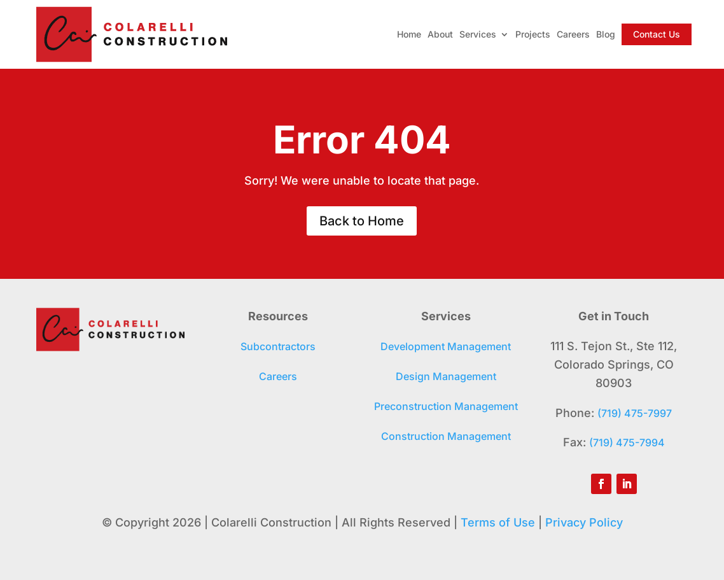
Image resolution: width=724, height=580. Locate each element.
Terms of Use (498, 522)
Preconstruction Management (446, 406)
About (440, 34)
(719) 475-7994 (627, 442)
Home (409, 34)
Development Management (445, 346)
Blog (605, 34)
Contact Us (656, 34)
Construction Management (446, 436)
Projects (532, 34)
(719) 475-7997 (634, 413)
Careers (573, 34)
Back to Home (361, 221)
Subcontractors (278, 346)
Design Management (446, 376)
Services (477, 34)
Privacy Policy (584, 522)
